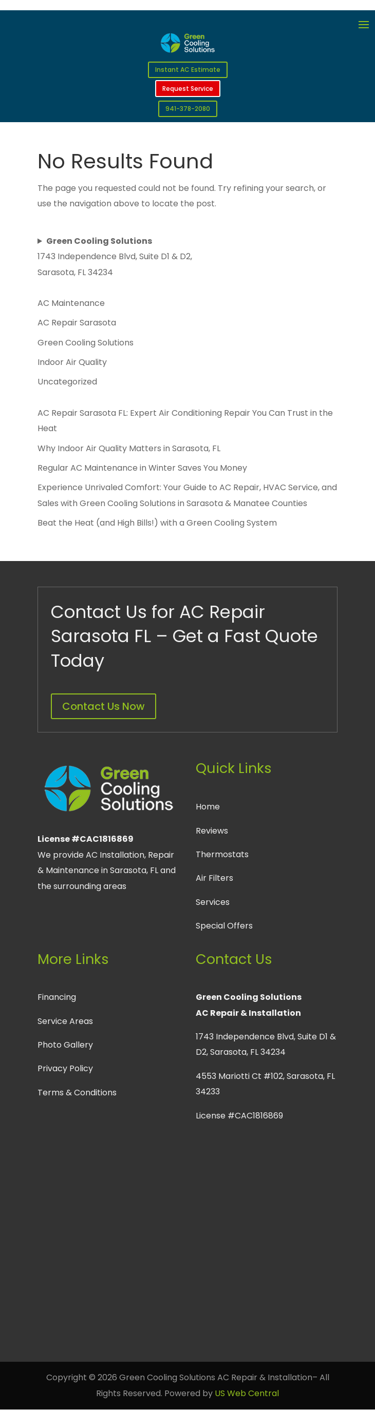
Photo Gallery (65, 1045)
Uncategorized (67, 382)
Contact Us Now (103, 706)
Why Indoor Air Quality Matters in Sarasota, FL (129, 448)
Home (208, 807)
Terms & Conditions (77, 1092)
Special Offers (224, 926)
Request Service (187, 88)
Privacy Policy (65, 1068)
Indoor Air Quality (72, 362)
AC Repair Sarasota (77, 323)
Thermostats (222, 854)
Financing (57, 997)
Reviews (212, 831)
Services (213, 902)
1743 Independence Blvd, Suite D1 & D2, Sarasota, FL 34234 (115, 256)
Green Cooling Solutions (86, 343)
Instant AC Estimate (187, 69)
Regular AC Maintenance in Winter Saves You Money (142, 468)
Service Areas (65, 1021)
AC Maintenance (71, 303)
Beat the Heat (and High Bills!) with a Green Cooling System (157, 523)
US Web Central (247, 1393)
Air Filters (214, 878)
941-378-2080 (187, 108)
